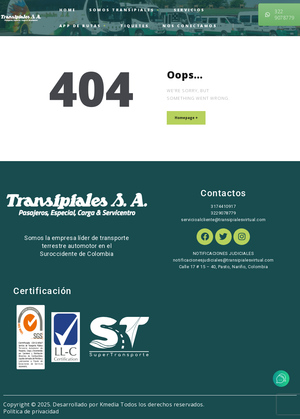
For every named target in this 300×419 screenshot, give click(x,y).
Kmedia (109, 398)
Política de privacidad (31, 405)
